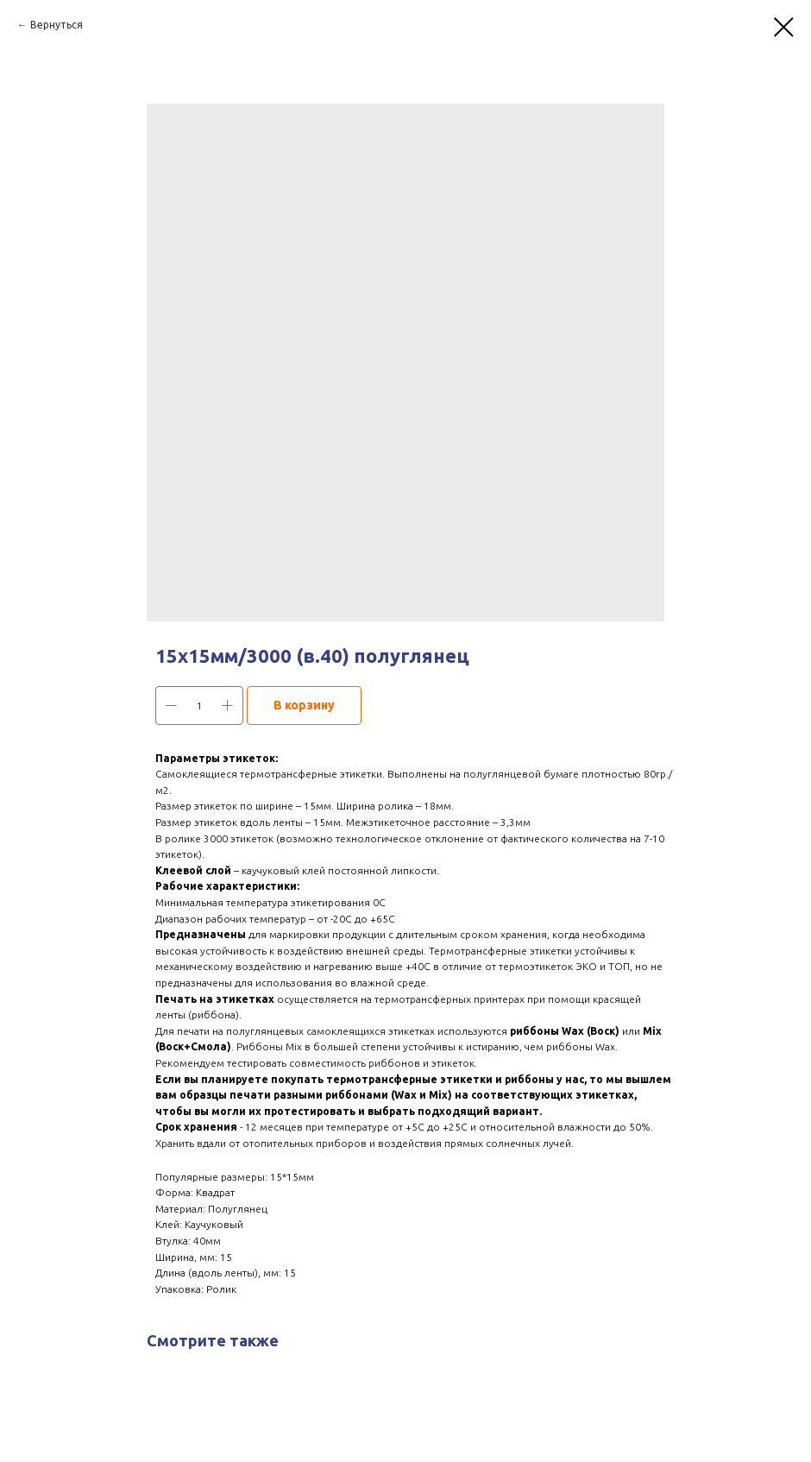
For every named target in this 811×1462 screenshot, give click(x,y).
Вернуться (56, 24)
